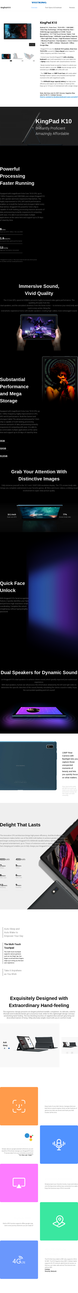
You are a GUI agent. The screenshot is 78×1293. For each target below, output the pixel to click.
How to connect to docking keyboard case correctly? (59, 97)
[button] (67, 1053)
